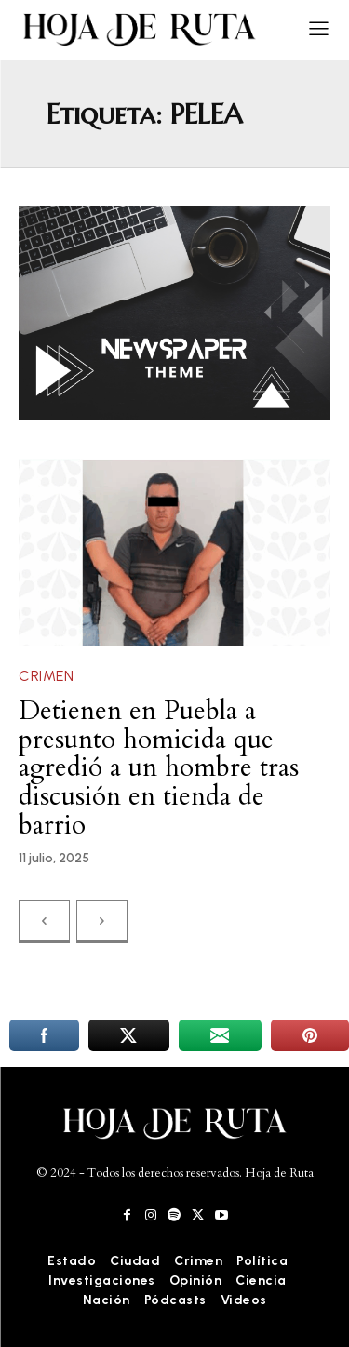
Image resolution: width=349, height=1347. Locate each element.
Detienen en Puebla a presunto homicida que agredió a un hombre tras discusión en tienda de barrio (159, 768)
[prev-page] (44, 921)
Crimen (46, 676)
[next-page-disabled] (102, 921)
